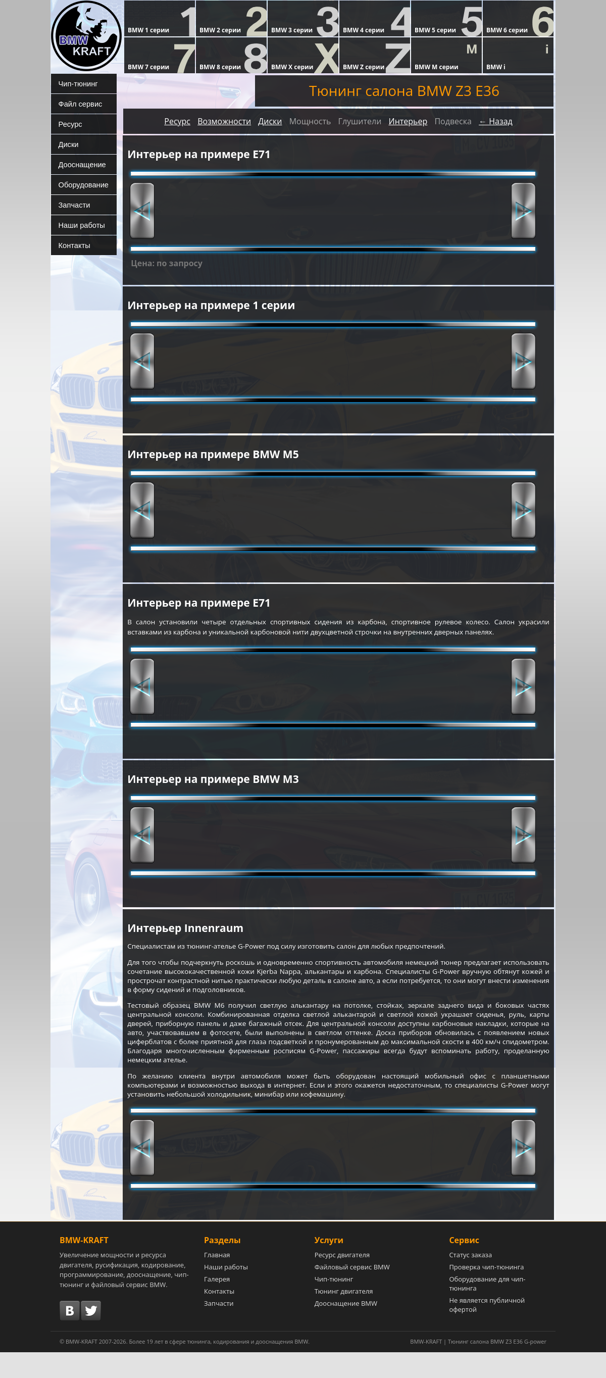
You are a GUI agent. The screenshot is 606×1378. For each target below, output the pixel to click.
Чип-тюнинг (76, 83)
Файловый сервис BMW (352, 1292)
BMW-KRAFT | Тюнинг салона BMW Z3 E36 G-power (478, 1367)
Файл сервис (78, 104)
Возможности (224, 121)
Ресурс (68, 124)
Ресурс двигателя (342, 1280)
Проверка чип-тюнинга (486, 1292)
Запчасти (72, 205)
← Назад (496, 121)
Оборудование (81, 184)
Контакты (72, 245)
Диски (66, 144)
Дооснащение (80, 164)
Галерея (217, 1304)
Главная (217, 1280)
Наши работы (79, 225)
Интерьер (407, 121)
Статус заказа (470, 1280)
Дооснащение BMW (346, 1329)
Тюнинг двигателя (344, 1316)
